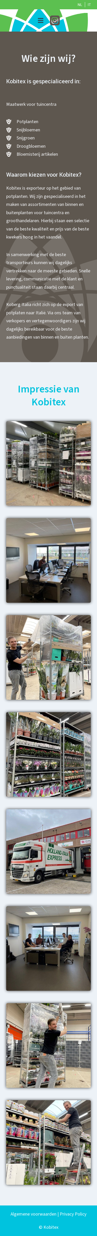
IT (89, 4)
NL (80, 4)
